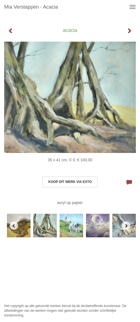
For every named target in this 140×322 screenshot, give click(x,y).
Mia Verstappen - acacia (31, 7)
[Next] (126, 226)
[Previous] (14, 226)
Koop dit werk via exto (69, 182)
